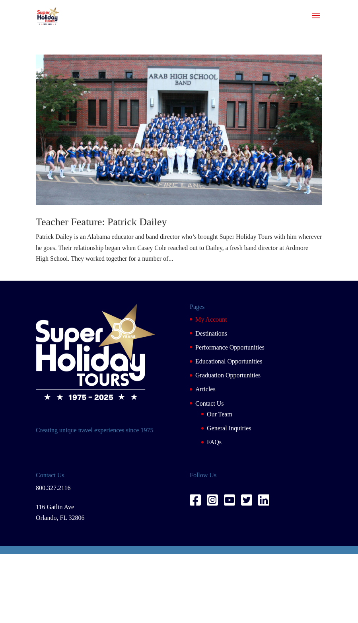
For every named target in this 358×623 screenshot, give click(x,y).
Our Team (219, 414)
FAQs (214, 442)
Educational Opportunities (228, 361)
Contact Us (209, 403)
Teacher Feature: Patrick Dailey (101, 222)
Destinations (211, 333)
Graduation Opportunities (228, 375)
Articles (205, 389)
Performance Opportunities (230, 347)
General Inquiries (229, 428)
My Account (211, 319)
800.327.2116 (53, 487)
